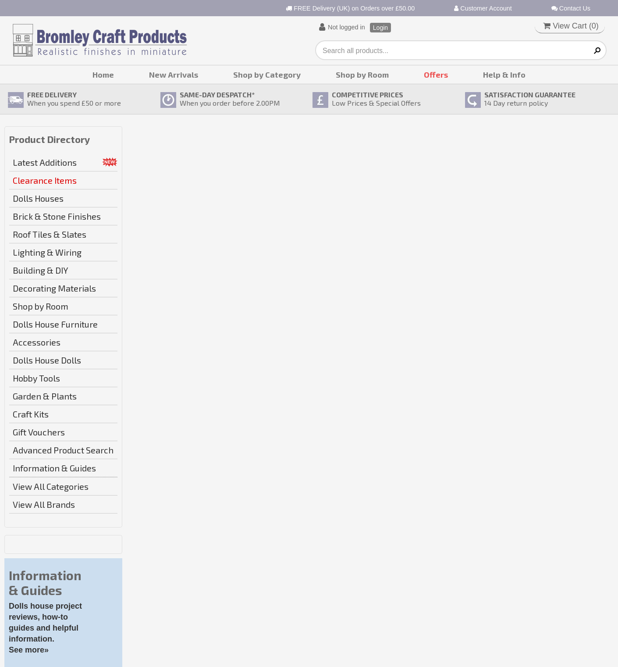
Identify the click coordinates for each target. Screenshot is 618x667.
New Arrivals (173, 74)
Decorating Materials (54, 288)
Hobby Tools (36, 378)
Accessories (36, 342)
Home (103, 74)
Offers (436, 74)
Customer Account (483, 8)
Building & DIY (40, 270)
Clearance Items (45, 180)
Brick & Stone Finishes (57, 216)
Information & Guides (54, 468)
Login (380, 28)
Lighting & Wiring (47, 252)
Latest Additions (45, 162)
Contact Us (570, 8)
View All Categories (51, 486)
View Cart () (571, 25)
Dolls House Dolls (47, 360)
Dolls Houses (38, 198)
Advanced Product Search (63, 450)
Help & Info (504, 74)
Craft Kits (31, 414)
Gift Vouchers (39, 432)
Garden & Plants (45, 396)
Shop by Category (267, 74)
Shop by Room (362, 74)
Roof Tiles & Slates (49, 234)
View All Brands (44, 504)
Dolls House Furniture (55, 324)
